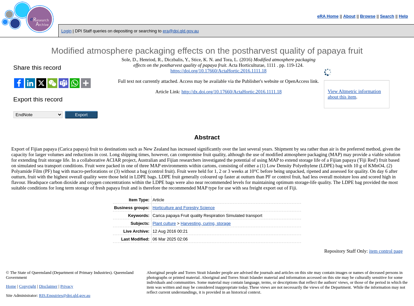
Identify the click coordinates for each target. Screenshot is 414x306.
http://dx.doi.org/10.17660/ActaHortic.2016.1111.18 (231, 91)
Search (387, 16)
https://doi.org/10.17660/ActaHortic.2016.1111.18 (218, 70)
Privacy (66, 286)
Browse (367, 16)
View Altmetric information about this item (354, 94)
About (349, 16)
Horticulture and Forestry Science (184, 207)
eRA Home (327, 16)
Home (11, 286)
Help (403, 16)
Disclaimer (48, 286)
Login (66, 30)
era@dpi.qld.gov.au (181, 30)
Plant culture (164, 223)
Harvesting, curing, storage (205, 223)
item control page (386, 251)
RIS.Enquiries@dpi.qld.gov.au (64, 295)
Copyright (27, 286)
